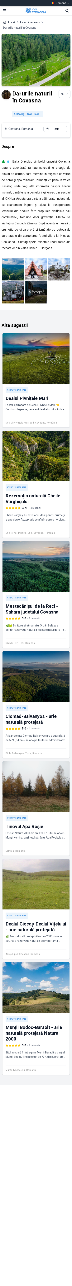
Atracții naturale (30, 22)
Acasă (12, 22)
